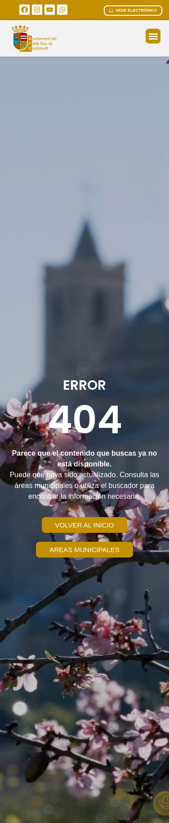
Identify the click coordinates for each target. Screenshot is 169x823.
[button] (153, 36)
